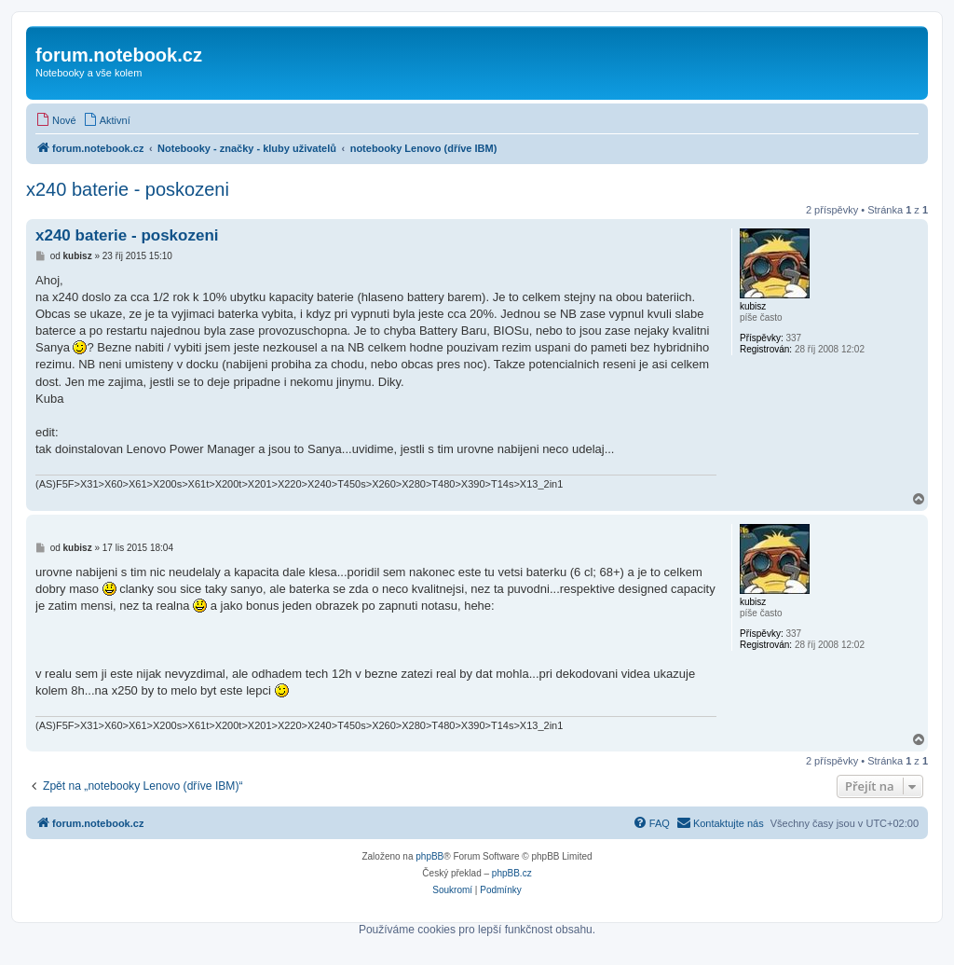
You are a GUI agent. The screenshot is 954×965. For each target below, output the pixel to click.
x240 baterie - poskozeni (127, 189)
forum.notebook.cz (118, 55)
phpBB (429, 856)
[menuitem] (55, 120)
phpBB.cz (512, 873)
